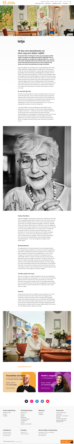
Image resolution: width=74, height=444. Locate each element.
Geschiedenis (24, 420)
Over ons (56, 1)
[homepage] (9, 2)
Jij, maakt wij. (43, 1)
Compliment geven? (25, 419)
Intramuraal (58, 414)
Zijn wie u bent (24, 412)
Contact (60, 1)
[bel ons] (10, 383)
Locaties (52, 1)
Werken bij (47, 3)
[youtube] (47, 401)
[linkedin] (37, 401)
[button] (66, 441)
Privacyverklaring (18, 441)
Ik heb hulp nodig (39, 3)
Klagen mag (23, 417)
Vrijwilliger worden (56, 3)
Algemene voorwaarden (26, 424)
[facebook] (42, 401)
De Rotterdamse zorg (61, 412)
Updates (48, 1)
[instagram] (31, 401)
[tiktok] (26, 401)
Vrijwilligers (41, 414)
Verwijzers (65, 3)
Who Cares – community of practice (62, 416)
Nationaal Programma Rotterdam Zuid (61, 421)
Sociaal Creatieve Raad (61, 418)
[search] (70, 3)
